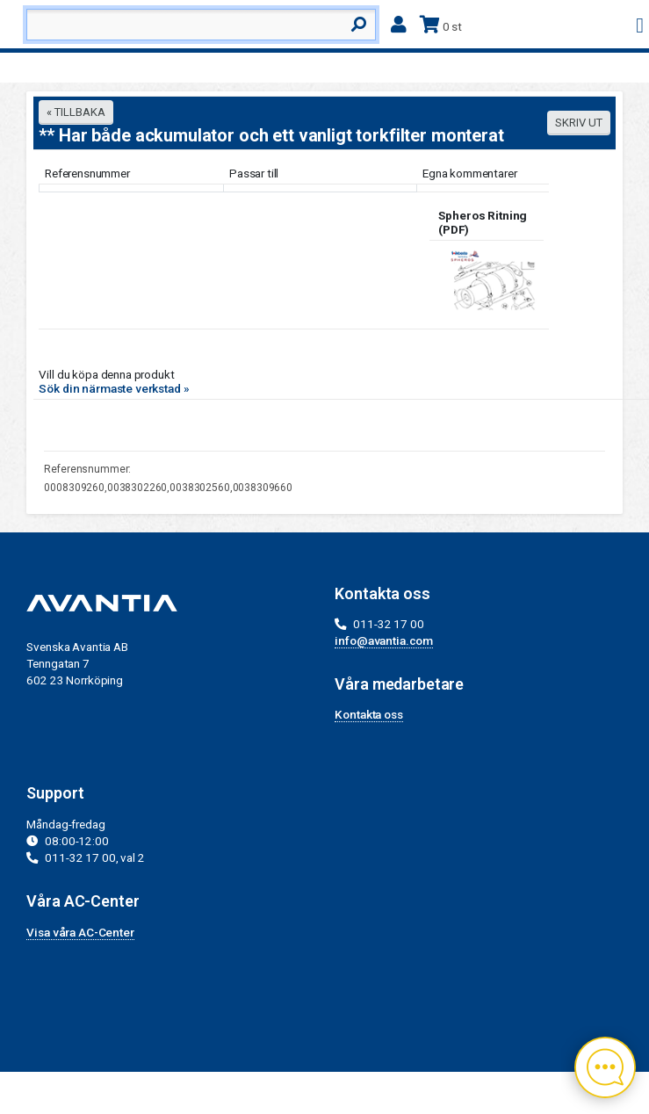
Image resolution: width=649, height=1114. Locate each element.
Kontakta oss (368, 714)
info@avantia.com (384, 640)
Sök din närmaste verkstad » (114, 388)
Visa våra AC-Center (79, 932)
